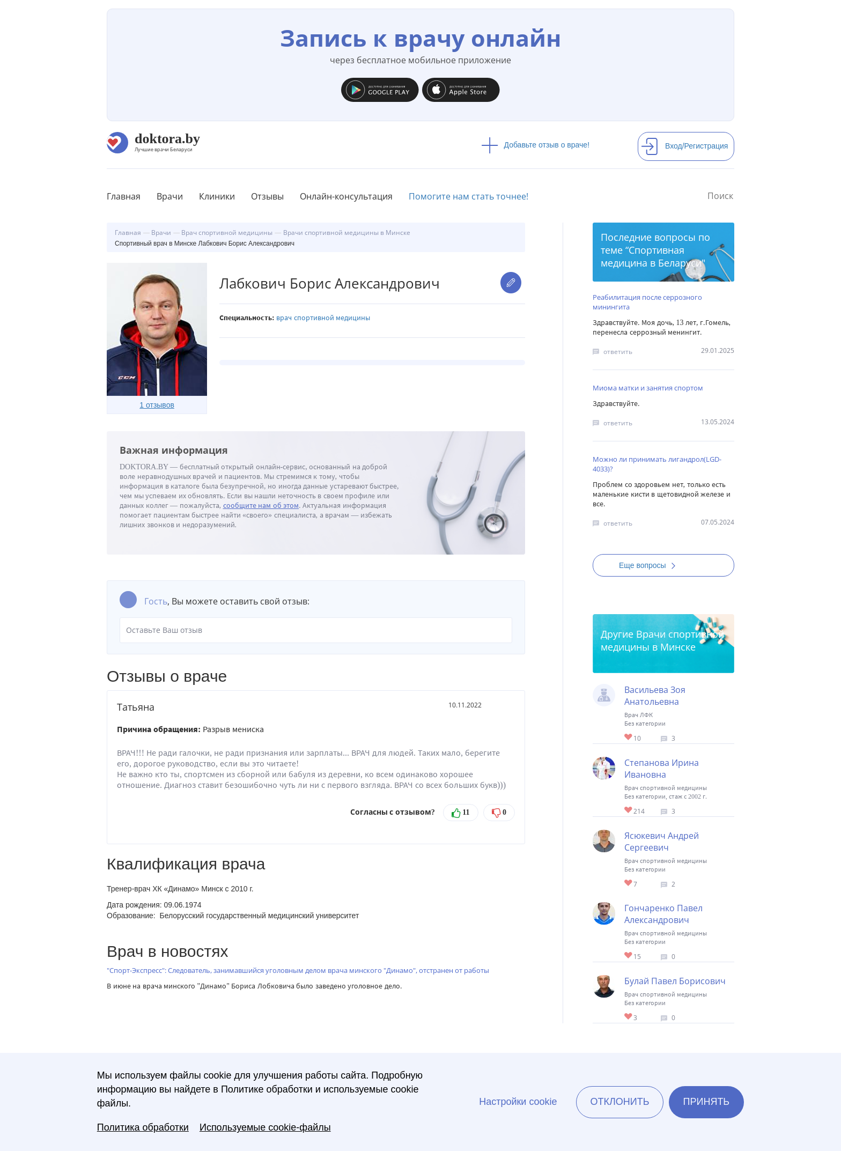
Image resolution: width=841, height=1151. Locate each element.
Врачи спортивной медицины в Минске (662, 640)
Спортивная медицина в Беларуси (651, 256)
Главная (124, 196)
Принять (706, 1101)
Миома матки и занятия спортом (648, 388)
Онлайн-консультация (346, 196)
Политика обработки (143, 1127)
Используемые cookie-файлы (265, 1127)
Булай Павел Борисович (675, 981)
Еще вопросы (650, 565)
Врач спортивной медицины (323, 318)
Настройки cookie (518, 1101)
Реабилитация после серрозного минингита (647, 302)
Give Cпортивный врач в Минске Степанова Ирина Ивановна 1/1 (628, 811)
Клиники (217, 196)
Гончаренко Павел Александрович (663, 914)
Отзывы (267, 196)
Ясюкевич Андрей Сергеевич (661, 841)
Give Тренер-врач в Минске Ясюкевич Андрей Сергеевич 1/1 (628, 884)
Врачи (170, 196)
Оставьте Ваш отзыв (316, 630)
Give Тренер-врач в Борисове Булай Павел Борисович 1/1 (628, 1017)
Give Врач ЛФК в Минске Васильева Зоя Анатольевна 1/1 (628, 738)
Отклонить (619, 1101)
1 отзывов (156, 405)
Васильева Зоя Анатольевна (654, 695)
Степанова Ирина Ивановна (661, 768)
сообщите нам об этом (261, 505)
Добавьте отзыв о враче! (535, 145)
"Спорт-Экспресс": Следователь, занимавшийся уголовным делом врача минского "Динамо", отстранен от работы (298, 970)
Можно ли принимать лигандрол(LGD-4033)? (657, 464)
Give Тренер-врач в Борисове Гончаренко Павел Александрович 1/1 (628, 956)
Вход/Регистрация (684, 146)
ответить (617, 351)
